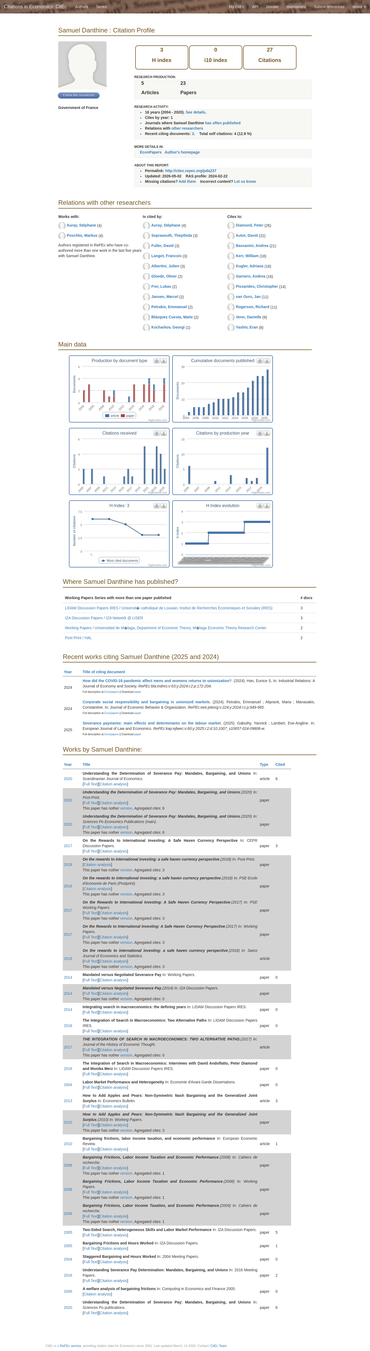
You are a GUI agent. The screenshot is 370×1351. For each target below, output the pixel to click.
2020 (68, 779)
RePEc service (70, 1346)
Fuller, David (162, 245)
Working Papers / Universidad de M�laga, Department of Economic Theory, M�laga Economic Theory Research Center (165, 628)
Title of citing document (106, 672)
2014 (68, 977)
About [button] (359, 7)
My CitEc (236, 7)
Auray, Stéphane (81, 225)
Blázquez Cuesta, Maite (172, 317)
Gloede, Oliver (164, 276)
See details (195, 112)
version (126, 808)
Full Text (91, 784)
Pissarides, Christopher (257, 286)
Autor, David (247, 235)
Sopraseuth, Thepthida (171, 235)
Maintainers (296, 7)
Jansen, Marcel (164, 296)
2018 (68, 864)
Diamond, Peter (249, 225)
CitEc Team (218, 1346)
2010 (68, 1122)
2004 (68, 1085)
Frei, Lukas (161, 286)
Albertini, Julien (165, 266)
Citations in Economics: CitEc (35, 6)
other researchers (187, 128)
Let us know (245, 181)
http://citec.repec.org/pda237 (191, 171)
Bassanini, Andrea (252, 245)
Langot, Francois (166, 256)
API (255, 7)
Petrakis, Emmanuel (169, 307)
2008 (68, 1165)
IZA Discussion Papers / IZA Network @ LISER (104, 618)
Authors (81, 7)
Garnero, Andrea (250, 276)
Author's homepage (182, 152)
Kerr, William (247, 256)
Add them (187, 181)
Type (266, 764)
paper (137, 691)
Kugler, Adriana (249, 266)
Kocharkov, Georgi (168, 327)
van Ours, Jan (248, 296)
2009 (68, 1213)
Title (89, 764)
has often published (222, 123)
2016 (68, 1026)
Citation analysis (113, 784)
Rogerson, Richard (252, 307)
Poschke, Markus (82, 235)
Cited (283, 764)
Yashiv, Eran (247, 327)
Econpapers (111, 691)
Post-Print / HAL (78, 638)
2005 (68, 1232)
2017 (68, 846)
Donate (272, 7)
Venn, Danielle (248, 317)
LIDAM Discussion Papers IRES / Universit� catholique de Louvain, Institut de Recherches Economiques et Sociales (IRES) (168, 608)
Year (70, 672)
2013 (68, 1101)
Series (101, 7)
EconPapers (151, 152)
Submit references (329, 7)
